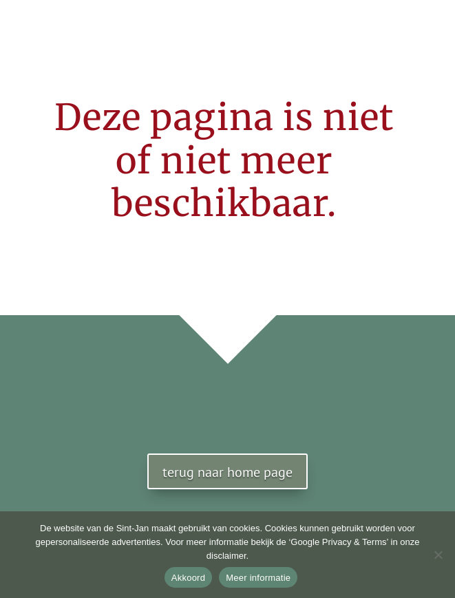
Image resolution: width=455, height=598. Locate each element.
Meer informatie (258, 578)
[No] (438, 555)
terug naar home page (227, 472)
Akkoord (188, 578)
